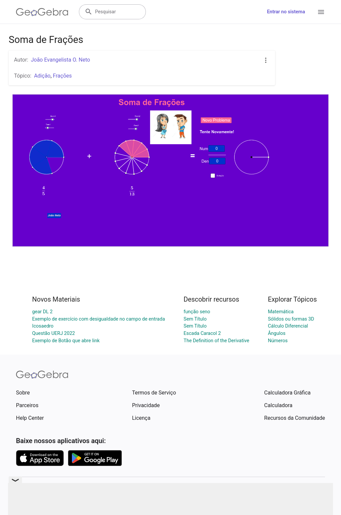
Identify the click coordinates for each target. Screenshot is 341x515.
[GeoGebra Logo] (42, 12)
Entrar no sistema (286, 12)
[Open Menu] (321, 12)
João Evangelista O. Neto (60, 60)
